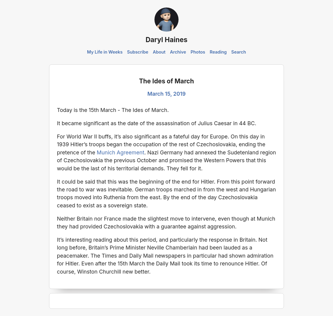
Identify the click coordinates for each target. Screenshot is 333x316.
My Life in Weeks (105, 51)
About (159, 51)
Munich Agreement (120, 152)
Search (238, 51)
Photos (198, 51)
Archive (178, 51)
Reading (218, 51)
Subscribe (137, 51)
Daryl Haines (166, 40)
